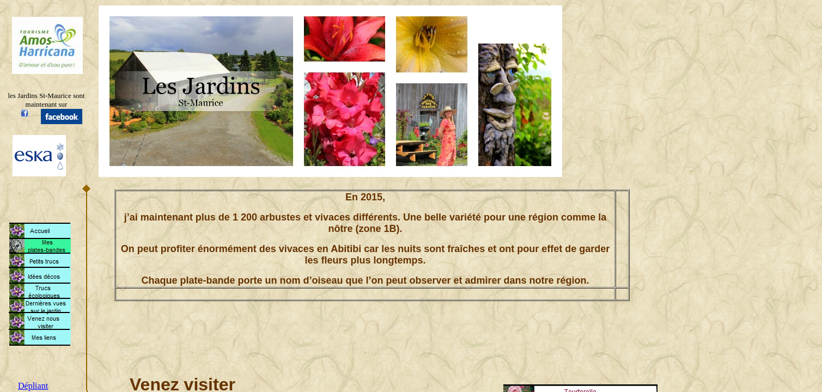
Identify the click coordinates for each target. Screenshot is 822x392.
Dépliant (33, 385)
